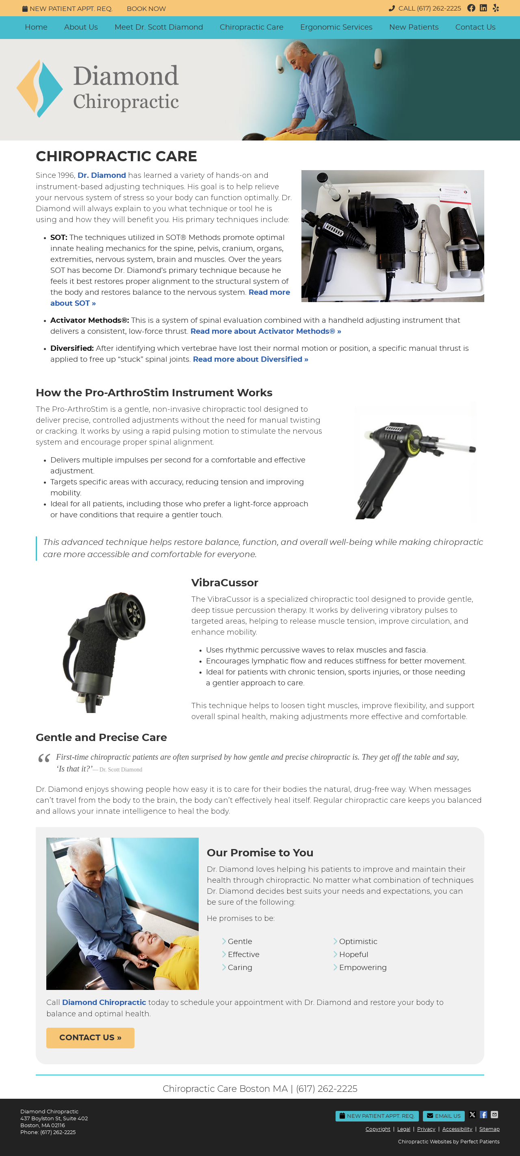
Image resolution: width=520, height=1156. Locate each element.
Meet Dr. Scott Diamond (159, 27)
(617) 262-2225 (439, 8)
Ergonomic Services (336, 27)
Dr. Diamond (102, 175)
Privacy (426, 1129)
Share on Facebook (484, 1114)
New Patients (414, 27)
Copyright (378, 1129)
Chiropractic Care (252, 27)
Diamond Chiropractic (104, 1003)
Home (36, 27)
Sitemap (489, 1129)
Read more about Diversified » (250, 359)
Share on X (473, 1114)
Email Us (444, 1116)
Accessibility (457, 1129)
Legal (403, 1129)
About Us (81, 27)
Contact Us (475, 27)
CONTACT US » (90, 1038)
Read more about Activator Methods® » (266, 331)
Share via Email (495, 1114)
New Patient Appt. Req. (67, 9)
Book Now (146, 9)
